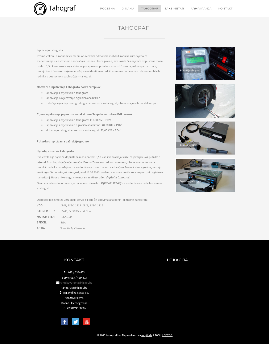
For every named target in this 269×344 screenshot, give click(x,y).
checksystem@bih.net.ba (76, 282)
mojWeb (146, 335)
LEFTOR (167, 335)
